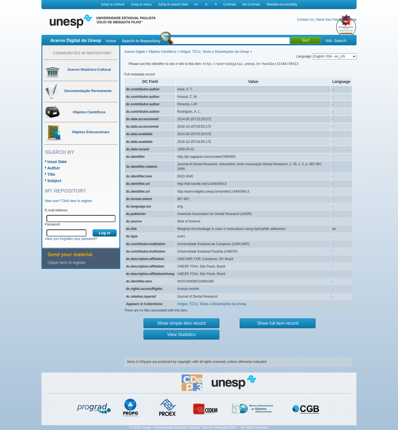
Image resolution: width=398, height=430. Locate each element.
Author (53, 168)
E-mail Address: (56, 210)
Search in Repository (141, 41)
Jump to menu (141, 4)
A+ (196, 4)
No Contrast (251, 4)
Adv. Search (335, 40)
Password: (53, 224)
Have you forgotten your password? (71, 239)
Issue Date (57, 161)
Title (51, 174)
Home (111, 41)
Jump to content (112, 4)
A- (206, 4)
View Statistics (181, 334)
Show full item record (277, 323)
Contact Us (305, 20)
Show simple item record (181, 323)
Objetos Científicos (163, 52)
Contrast (229, 4)
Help (353, 20)
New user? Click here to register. (69, 201)
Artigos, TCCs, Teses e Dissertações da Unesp (214, 52)
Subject (54, 181)
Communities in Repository (82, 53)
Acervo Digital (134, 52)
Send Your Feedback (331, 20)
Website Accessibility (281, 4)
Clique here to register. (67, 262)
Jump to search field (173, 4)
